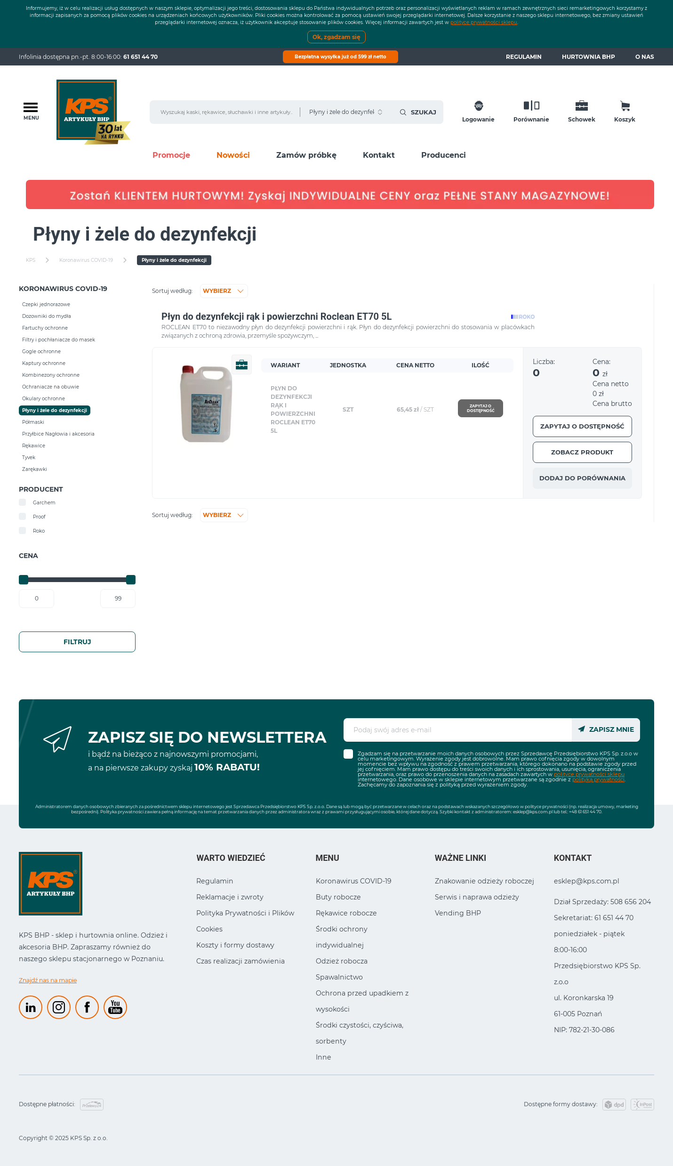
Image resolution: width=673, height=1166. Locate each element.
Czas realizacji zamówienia (240, 961)
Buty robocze (338, 897)
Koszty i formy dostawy (235, 945)
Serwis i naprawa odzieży (477, 897)
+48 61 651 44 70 (585, 811)
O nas (644, 56)
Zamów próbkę (306, 155)
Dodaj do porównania (582, 478)
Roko (32, 530)
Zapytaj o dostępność (481, 408)
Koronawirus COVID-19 (354, 881)
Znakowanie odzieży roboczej (484, 881)
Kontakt (379, 155)
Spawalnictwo (339, 977)
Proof (32, 516)
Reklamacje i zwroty (230, 897)
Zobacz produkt (582, 452)
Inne (323, 1057)
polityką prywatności (598, 779)
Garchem (37, 502)
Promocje (171, 155)
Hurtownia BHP (588, 56)
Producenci (443, 155)
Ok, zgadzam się (336, 36)
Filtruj (77, 642)
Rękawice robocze (346, 913)
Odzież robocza (342, 961)
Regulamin (524, 56)
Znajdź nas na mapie (48, 980)
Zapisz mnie (606, 729)
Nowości (233, 155)
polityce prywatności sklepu (483, 22)
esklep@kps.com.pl (533, 811)
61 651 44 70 (140, 56)
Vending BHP (458, 913)
